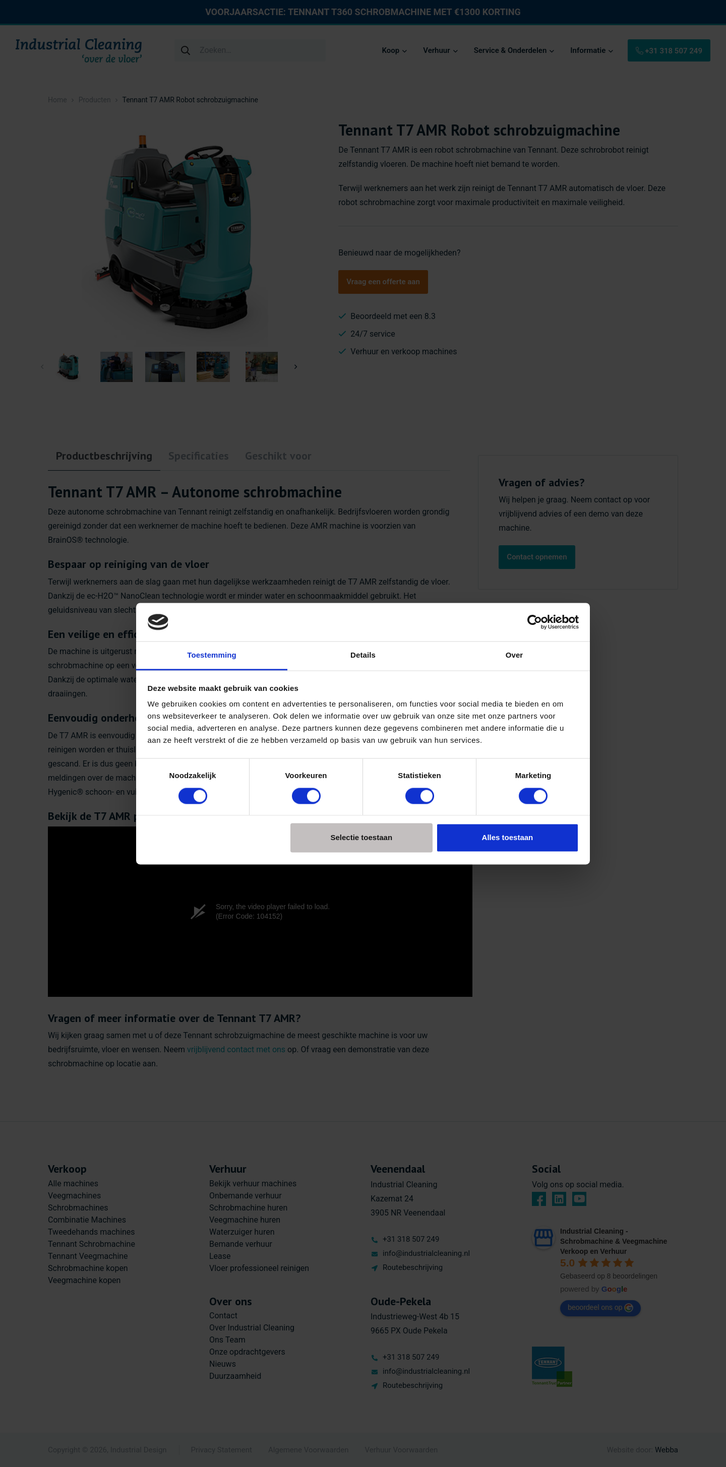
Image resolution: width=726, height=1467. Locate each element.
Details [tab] (363, 655)
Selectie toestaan (362, 838)
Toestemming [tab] (211, 655)
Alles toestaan (507, 838)
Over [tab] (514, 655)
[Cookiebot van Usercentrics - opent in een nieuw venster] (535, 621)
